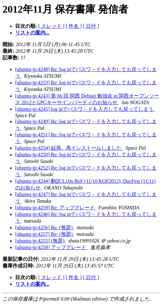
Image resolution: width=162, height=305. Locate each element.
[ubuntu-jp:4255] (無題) (40, 240)
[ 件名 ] (74, 26)
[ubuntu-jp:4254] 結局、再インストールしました (69, 148)
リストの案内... (32, 32)
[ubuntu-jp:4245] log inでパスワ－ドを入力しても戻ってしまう (85, 109)
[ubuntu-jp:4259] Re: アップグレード (55, 207)
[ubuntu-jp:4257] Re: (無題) (44, 234)
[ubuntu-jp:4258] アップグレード (51, 247)
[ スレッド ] (51, 26)
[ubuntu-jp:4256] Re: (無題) (44, 227)
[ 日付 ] (91, 26)
